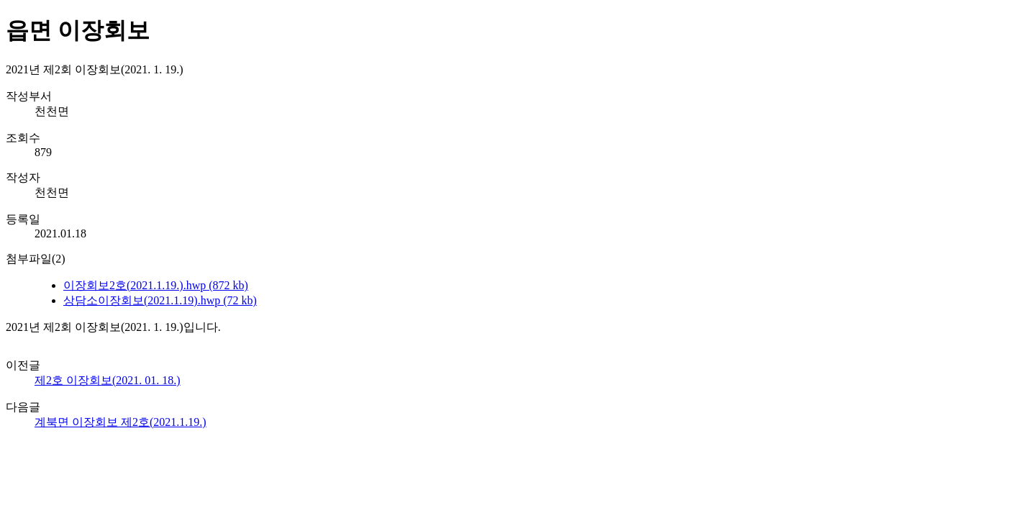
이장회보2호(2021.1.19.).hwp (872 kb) (155, 285)
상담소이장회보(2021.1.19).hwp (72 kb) (160, 300)
